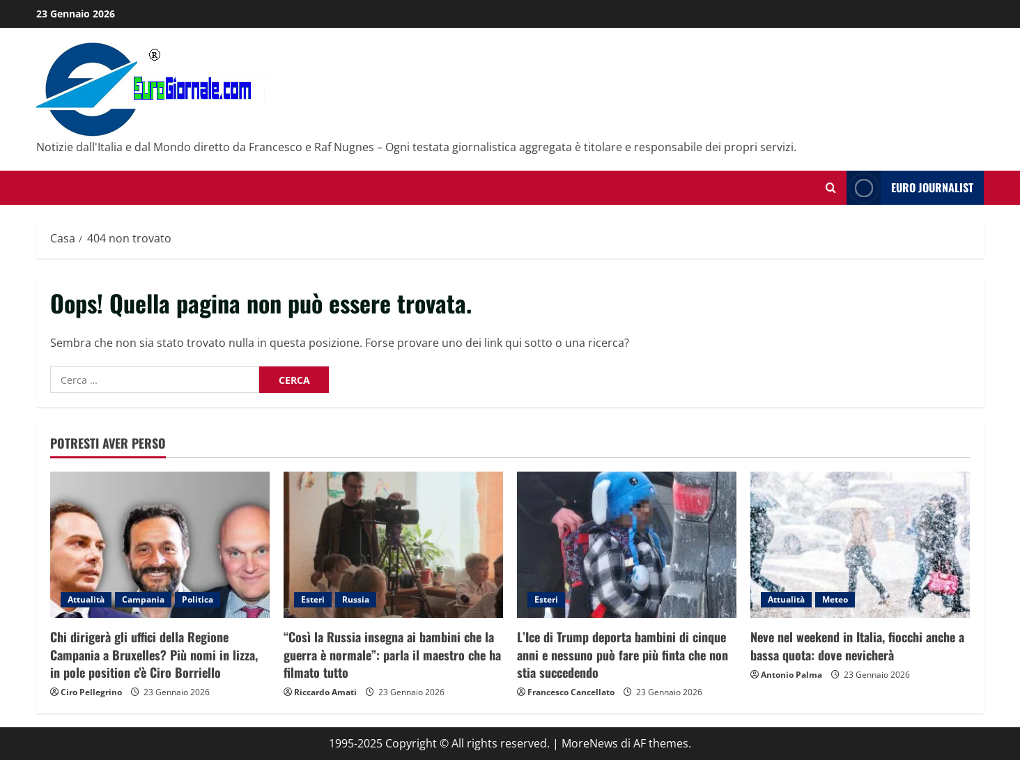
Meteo (835, 599)
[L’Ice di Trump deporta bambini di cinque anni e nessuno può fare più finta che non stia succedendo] (626, 545)
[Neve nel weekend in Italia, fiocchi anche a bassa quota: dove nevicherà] (860, 545)
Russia (355, 599)
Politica (197, 599)
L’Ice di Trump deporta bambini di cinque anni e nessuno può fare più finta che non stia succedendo (622, 654)
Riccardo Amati (325, 692)
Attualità (86, 599)
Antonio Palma (791, 675)
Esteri (313, 599)
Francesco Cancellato (571, 692)
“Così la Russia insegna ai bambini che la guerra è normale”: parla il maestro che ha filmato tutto (392, 654)
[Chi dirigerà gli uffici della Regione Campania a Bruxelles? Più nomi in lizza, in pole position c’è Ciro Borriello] (160, 545)
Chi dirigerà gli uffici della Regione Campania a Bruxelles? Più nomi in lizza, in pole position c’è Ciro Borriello (154, 654)
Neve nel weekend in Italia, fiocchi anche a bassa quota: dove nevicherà (857, 645)
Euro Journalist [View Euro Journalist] (910, 188)
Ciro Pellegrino (91, 692)
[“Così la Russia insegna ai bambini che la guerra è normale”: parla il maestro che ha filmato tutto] (393, 545)
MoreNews (590, 743)
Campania (143, 599)
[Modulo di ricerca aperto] (831, 187)
